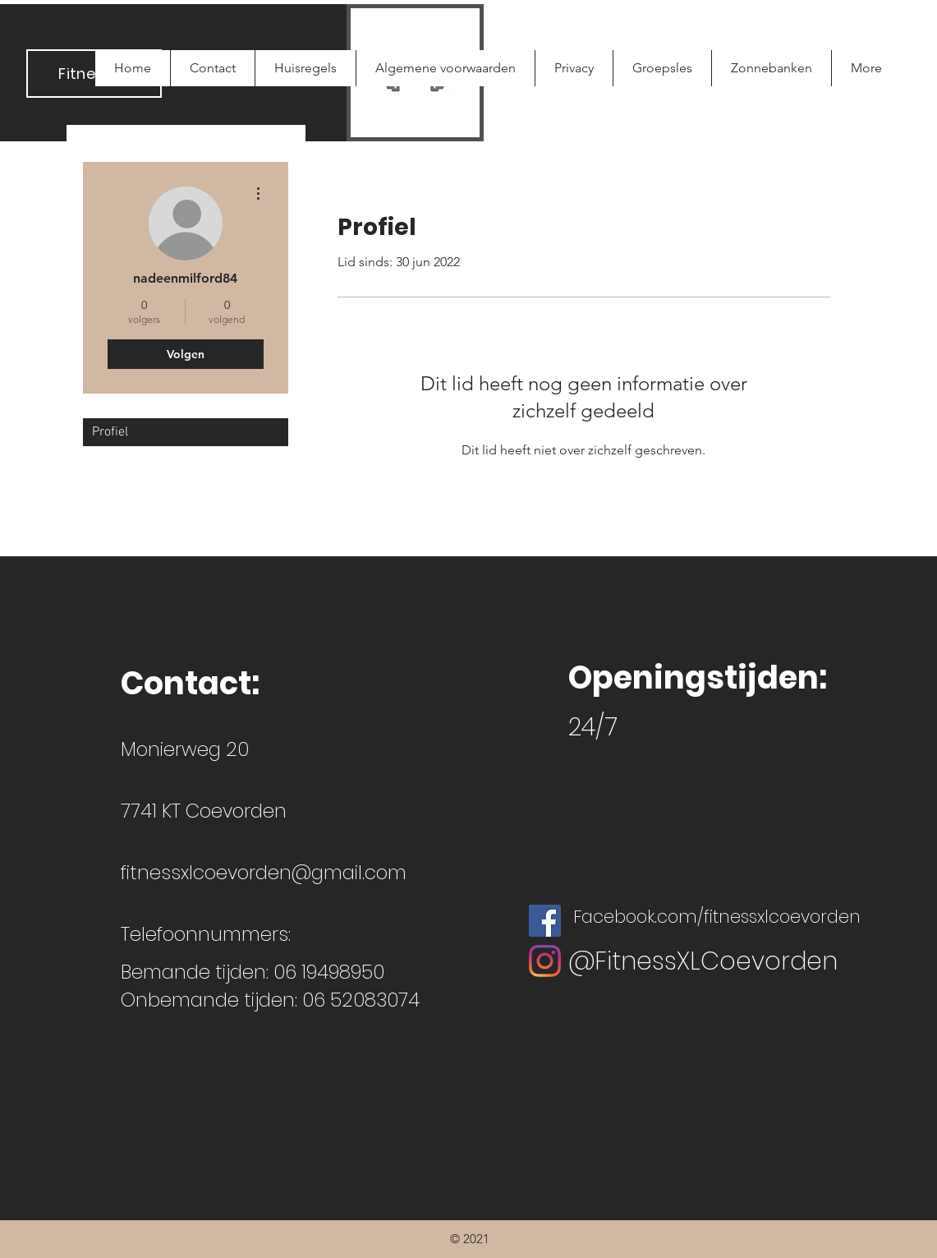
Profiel (110, 432)
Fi (64, 73)
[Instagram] (545, 961)
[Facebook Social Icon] (545, 921)
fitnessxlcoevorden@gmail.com (263, 872)
